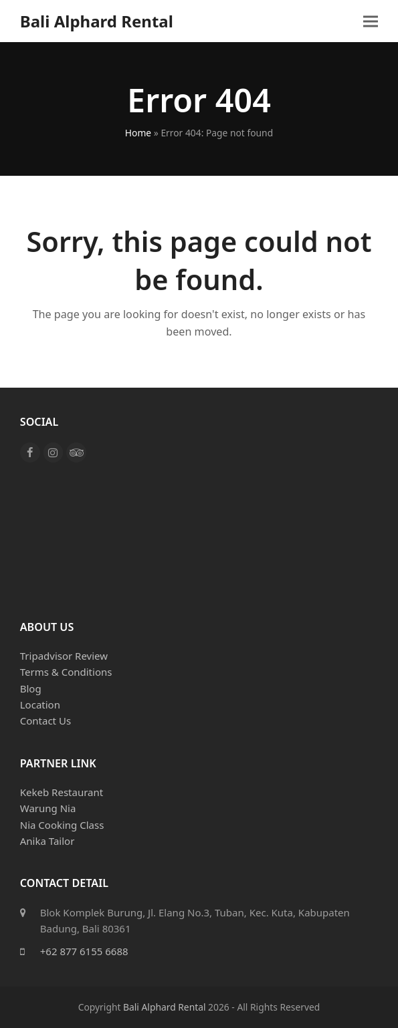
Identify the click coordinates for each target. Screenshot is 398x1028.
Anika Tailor (47, 841)
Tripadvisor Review (64, 655)
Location (40, 704)
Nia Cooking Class (62, 824)
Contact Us (45, 720)
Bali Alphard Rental (96, 21)
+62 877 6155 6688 (84, 951)
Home (138, 132)
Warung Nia (48, 808)
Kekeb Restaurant (61, 792)
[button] (370, 21)
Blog (30, 688)
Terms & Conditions (66, 671)
